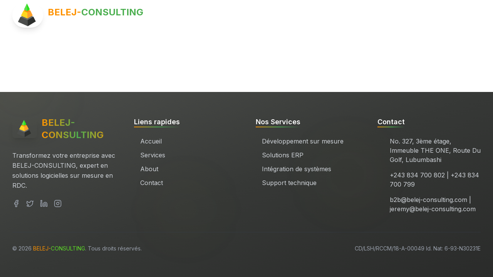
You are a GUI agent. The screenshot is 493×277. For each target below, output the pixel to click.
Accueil (333, 15)
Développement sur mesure (303, 141)
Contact (465, 15)
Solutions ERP (283, 155)
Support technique (289, 183)
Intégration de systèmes (296, 169)
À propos (421, 15)
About (149, 169)
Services (376, 15)
